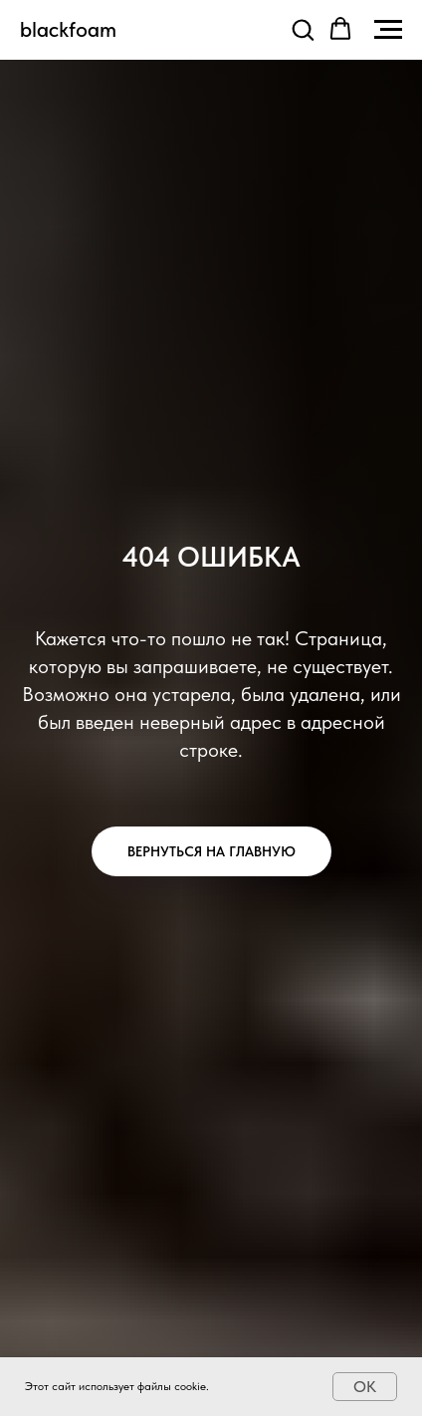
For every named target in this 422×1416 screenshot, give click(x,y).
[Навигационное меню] (388, 30)
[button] (303, 29)
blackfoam (68, 29)
